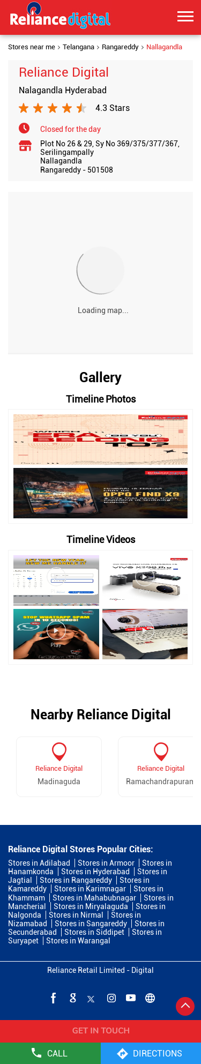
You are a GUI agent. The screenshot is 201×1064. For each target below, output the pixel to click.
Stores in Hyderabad (95, 871)
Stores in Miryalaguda (91, 906)
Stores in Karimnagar (90, 888)
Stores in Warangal (78, 940)
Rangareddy (120, 47)
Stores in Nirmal (76, 915)
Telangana (78, 47)
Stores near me (31, 47)
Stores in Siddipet (94, 932)
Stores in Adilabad (39, 863)
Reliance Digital (59, 768)
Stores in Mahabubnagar (94, 898)
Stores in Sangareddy (91, 923)
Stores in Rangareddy (76, 880)
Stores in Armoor (106, 863)
